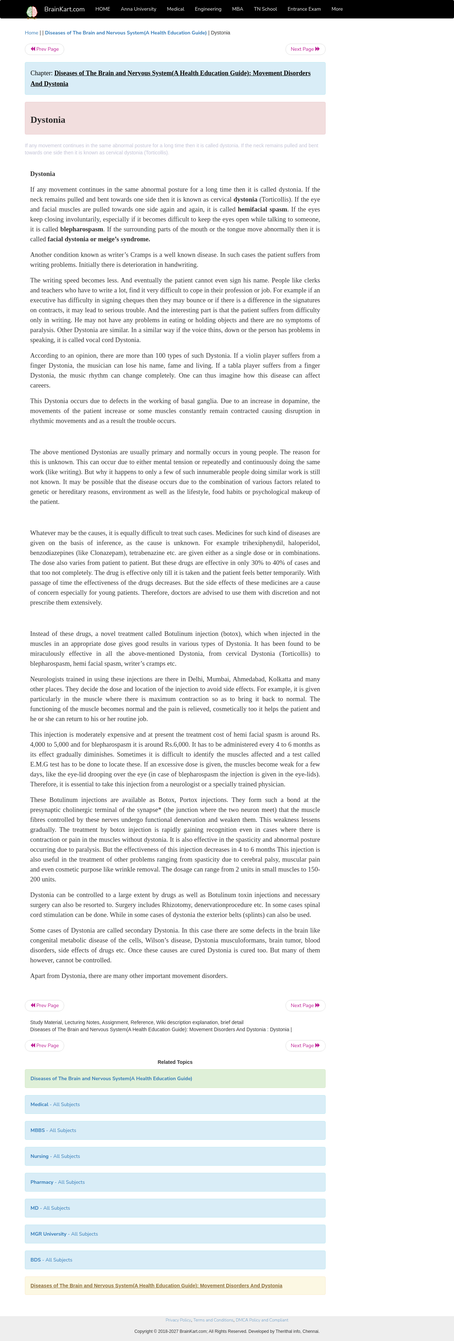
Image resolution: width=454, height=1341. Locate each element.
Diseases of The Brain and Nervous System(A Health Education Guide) (126, 32)
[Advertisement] (383, 135)
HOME (102, 9)
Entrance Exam (304, 9)
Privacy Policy (178, 1320)
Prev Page (44, 49)
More (337, 9)
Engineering (208, 9)
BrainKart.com (64, 9)
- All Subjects (55, 1104)
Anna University (138, 9)
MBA (237, 9)
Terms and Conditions (213, 1320)
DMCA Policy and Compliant (262, 1320)
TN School (265, 9)
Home (31, 32)
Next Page (305, 49)
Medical (175, 9)
